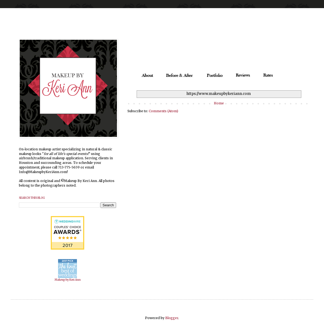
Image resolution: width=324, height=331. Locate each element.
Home (219, 103)
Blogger (171, 318)
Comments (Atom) (163, 111)
